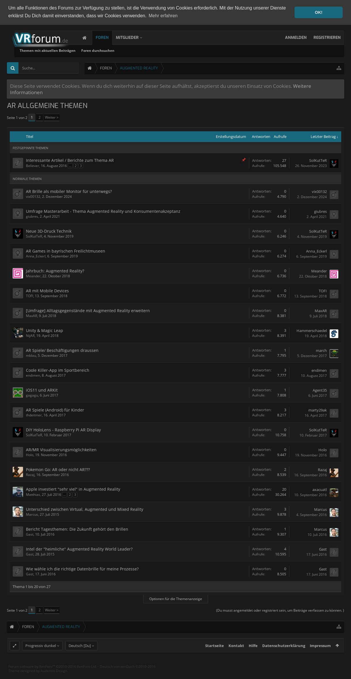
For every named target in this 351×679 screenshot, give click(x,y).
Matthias (33, 494)
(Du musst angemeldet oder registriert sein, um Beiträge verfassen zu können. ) (280, 609)
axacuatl (319, 489)
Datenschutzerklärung (283, 656)
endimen (33, 375)
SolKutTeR (318, 160)
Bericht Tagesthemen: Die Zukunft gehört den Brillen (77, 529)
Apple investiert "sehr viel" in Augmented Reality (73, 489)
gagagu (32, 394)
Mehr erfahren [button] (163, 15)
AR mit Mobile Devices (47, 290)
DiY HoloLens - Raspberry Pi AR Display (63, 429)
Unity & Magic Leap (44, 330)
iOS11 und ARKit (42, 389)
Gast (29, 534)
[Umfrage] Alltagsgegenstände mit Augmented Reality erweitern (88, 310)
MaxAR (31, 315)
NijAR (30, 335)
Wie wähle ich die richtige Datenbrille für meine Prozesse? (82, 568)
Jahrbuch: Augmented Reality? (55, 270)
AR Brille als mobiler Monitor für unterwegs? (69, 191)
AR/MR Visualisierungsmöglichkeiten (61, 449)
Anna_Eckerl (36, 255)
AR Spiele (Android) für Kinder (55, 409)
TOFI (29, 295)
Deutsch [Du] (80, 656)
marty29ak (317, 409)
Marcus (32, 514)
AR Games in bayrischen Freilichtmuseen (65, 250)
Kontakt (236, 656)
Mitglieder (133, 37)
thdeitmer (34, 414)
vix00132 (33, 196)
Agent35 (320, 389)
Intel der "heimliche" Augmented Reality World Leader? (79, 548)
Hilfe (253, 656)
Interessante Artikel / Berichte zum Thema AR (70, 160)
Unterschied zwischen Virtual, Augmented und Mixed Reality (84, 509)
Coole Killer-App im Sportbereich (57, 370)
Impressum (320, 656)
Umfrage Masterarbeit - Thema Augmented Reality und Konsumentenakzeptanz (103, 211)
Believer (32, 165)
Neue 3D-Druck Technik (48, 231)
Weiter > (51, 117)
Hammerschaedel (312, 330)
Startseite (214, 656)
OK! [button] (318, 12)
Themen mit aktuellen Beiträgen (118, 50)
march (321, 349)
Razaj (30, 474)
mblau (31, 355)
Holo (29, 454)
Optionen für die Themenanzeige (175, 598)
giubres (32, 216)
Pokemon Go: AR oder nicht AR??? (58, 469)
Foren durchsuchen (168, 50)
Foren (107, 37)
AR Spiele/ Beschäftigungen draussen (62, 350)
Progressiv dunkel (40, 656)
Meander (33, 275)
